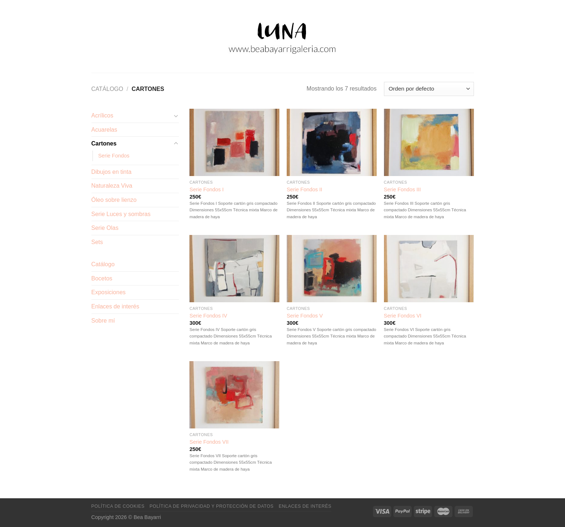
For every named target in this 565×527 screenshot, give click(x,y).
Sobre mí (103, 321)
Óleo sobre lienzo (114, 200)
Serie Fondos (114, 156)
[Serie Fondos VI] (429, 268)
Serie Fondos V (305, 316)
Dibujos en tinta (111, 172)
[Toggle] (176, 115)
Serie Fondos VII (208, 442)
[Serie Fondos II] (332, 142)
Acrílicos (102, 115)
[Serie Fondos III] (429, 142)
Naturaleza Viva (112, 186)
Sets (97, 242)
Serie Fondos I (206, 189)
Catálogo (107, 89)
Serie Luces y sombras (121, 214)
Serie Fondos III (402, 189)
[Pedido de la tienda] (429, 89)
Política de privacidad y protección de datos (212, 506)
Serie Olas (105, 228)
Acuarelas (104, 130)
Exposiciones (108, 292)
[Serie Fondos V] (332, 268)
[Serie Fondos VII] (234, 394)
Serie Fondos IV (208, 316)
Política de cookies (118, 506)
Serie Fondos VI (402, 316)
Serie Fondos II (304, 189)
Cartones (104, 143)
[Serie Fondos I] (234, 142)
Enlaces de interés (115, 306)
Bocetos (102, 278)
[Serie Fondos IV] (234, 268)
